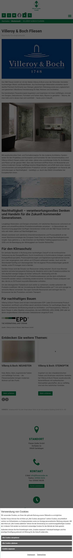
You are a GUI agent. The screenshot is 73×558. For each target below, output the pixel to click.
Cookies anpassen (8, 549)
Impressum (31, 554)
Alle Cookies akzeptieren (10, 538)
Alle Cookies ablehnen (10, 543)
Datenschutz (41, 554)
